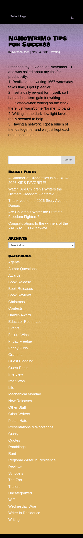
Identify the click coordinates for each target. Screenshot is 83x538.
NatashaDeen (20, 52)
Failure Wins (18, 335)
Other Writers (19, 414)
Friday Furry (18, 348)
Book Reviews (20, 295)
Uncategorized (20, 493)
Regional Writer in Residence (32, 460)
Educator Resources (25, 322)
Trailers (14, 487)
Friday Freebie (20, 341)
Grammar (16, 355)
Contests (15, 308)
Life (11, 388)
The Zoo (15, 480)
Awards (14, 275)
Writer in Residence (24, 513)
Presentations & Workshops (31, 427)
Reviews (15, 467)
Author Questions (22, 269)
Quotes (14, 440)
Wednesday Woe (22, 506)
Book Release (19, 282)
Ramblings (17, 447)
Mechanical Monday (24, 394)
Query (13, 434)
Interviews (16, 381)
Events (14, 328)
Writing (55, 52)
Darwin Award (19, 315)
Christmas (16, 302)
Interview (15, 374)
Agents (14, 262)
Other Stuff (17, 407)
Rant (12, 454)
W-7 (11, 500)
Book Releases (20, 289)
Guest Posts (18, 368)
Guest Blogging (20, 361)
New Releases (20, 401)
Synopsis (15, 473)
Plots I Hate (17, 421)
